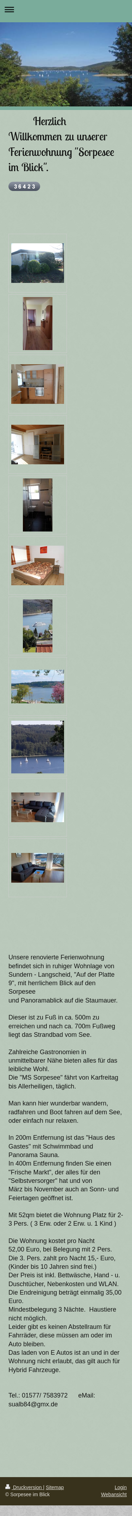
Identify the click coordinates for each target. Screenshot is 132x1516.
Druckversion (24, 1487)
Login (121, 1487)
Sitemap (55, 1487)
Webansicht (114, 1494)
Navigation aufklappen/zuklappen (66, 9)
